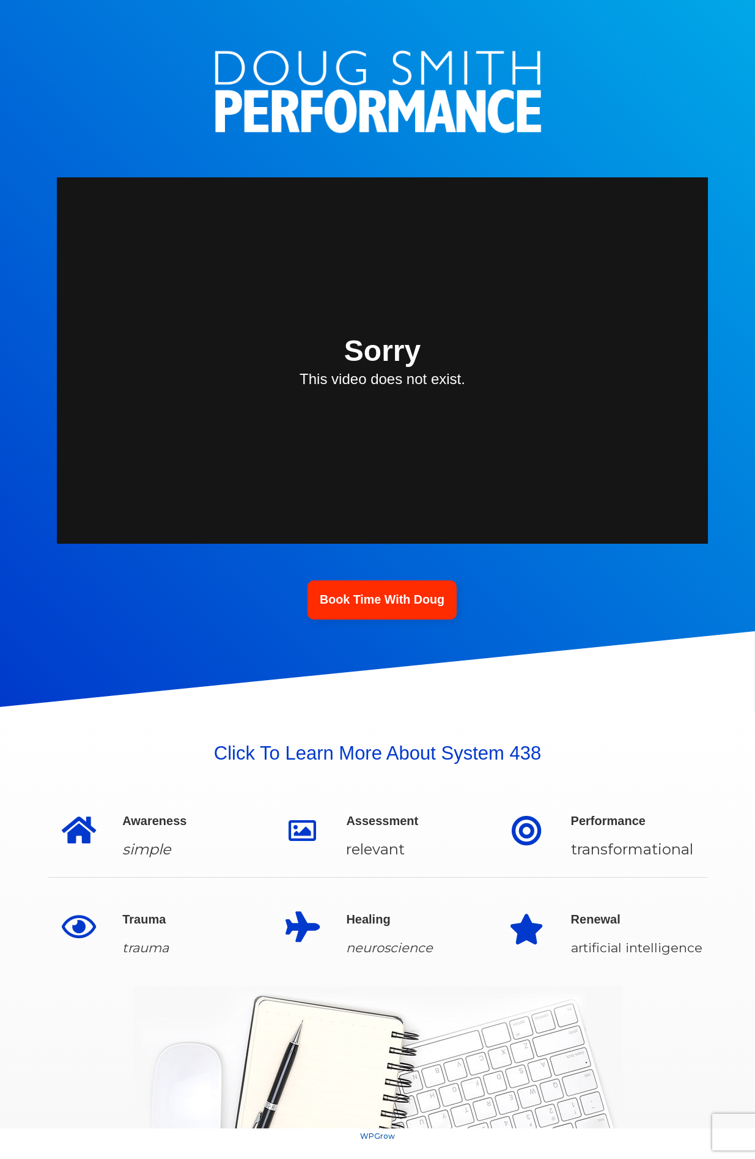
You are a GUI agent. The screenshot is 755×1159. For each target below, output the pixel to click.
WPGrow (377, 1137)
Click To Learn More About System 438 (377, 753)
